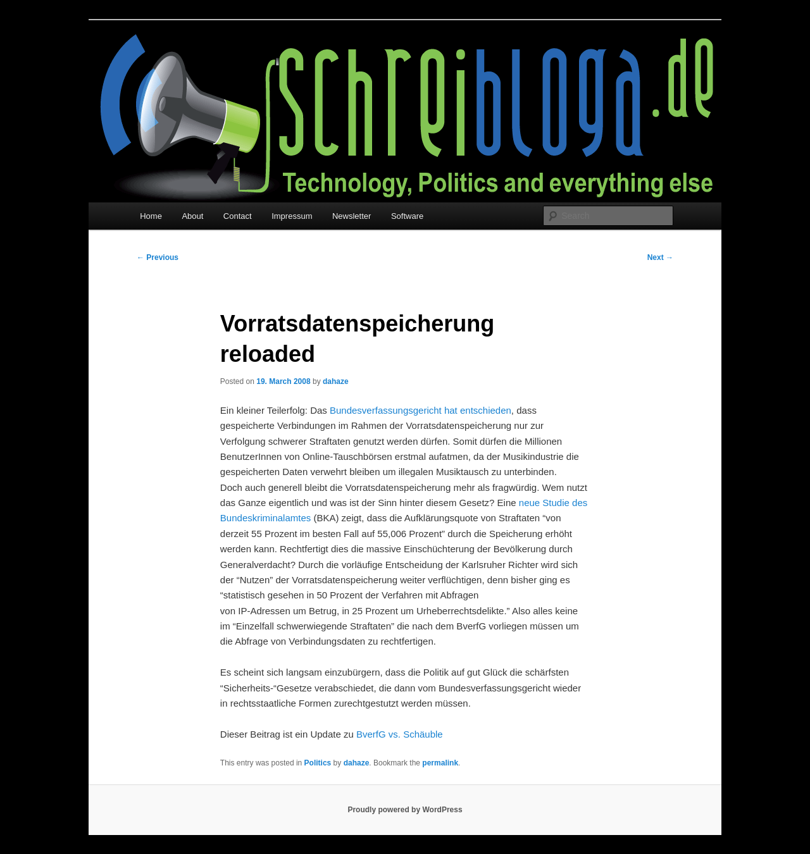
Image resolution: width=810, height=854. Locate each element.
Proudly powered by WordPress (404, 809)
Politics (318, 762)
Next (660, 257)
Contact (237, 216)
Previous (157, 257)
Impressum (291, 216)
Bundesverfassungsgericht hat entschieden (420, 410)
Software (407, 216)
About (192, 216)
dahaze (336, 381)
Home (151, 216)
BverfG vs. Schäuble (399, 734)
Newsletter (351, 216)
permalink (440, 762)
